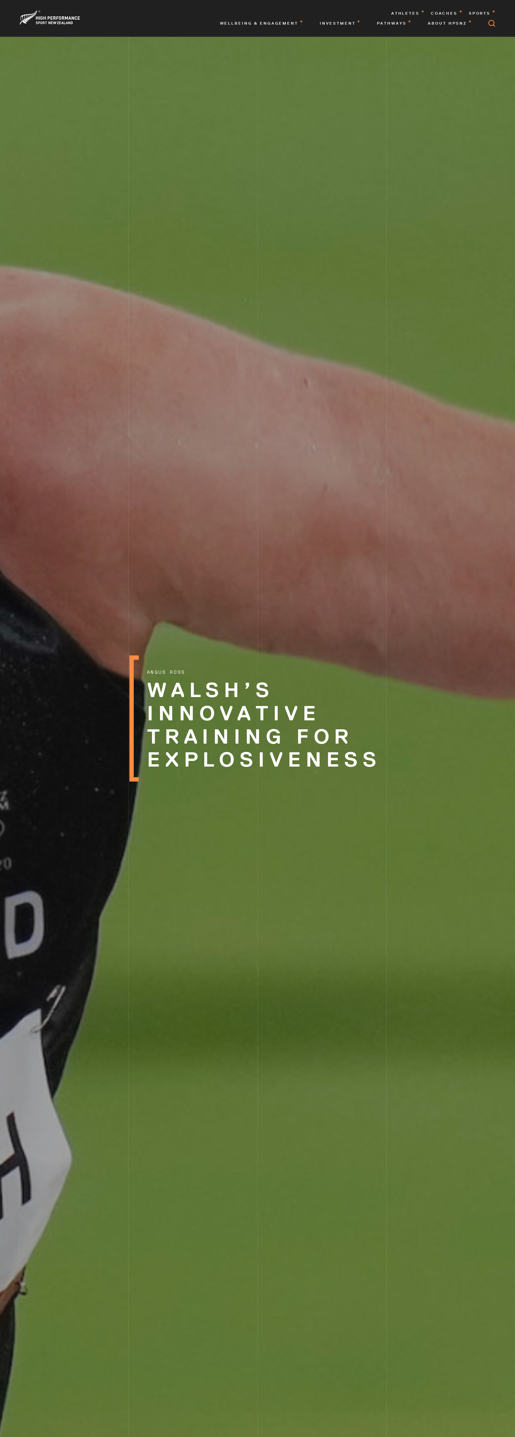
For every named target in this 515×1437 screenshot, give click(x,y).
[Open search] (491, 23)
